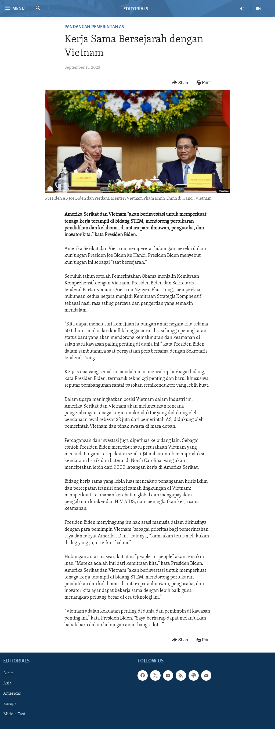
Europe (10, 704)
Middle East (14, 714)
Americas (12, 694)
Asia (7, 684)
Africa (9, 673)
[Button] (181, 82)
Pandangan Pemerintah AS (94, 27)
